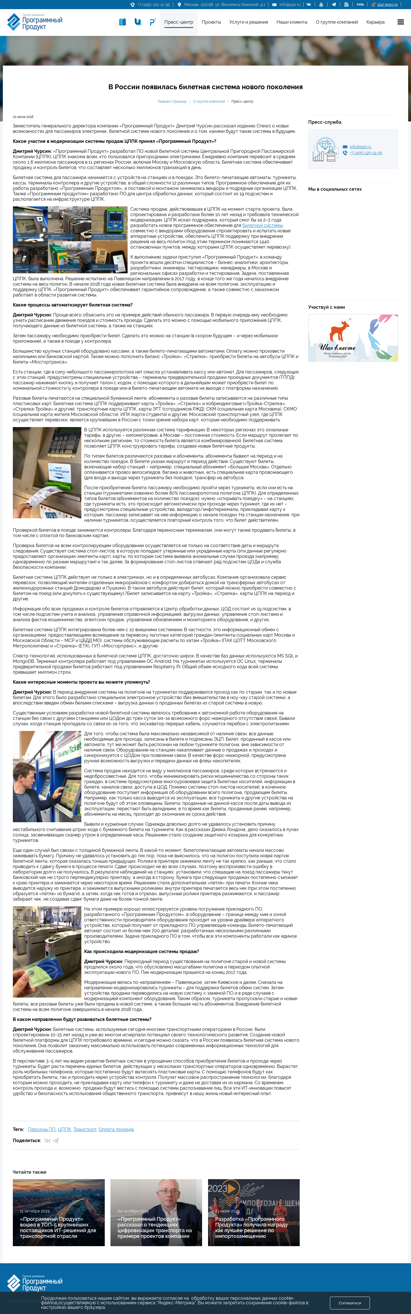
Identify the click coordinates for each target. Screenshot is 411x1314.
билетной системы (262, 225)
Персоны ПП (42, 1129)
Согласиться (350, 1303)
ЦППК (64, 1129)
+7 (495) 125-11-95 (154, 4)
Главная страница (172, 101)
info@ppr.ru (290, 4)
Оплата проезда (116, 1129)
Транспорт (84, 1129)
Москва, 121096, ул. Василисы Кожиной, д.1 (224, 4)
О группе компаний (209, 101)
